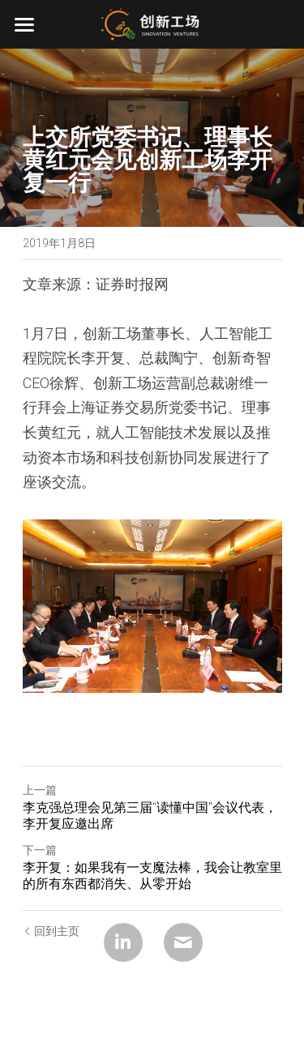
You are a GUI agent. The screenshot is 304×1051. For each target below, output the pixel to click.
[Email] (183, 942)
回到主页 (51, 931)
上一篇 (40, 790)
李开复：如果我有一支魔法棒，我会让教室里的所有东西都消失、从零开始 (152, 875)
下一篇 (40, 850)
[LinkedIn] (123, 942)
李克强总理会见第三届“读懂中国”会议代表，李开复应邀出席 (150, 815)
